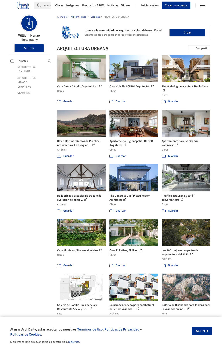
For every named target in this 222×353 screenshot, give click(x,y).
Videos (125, 5)
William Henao (29, 35)
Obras (59, 5)
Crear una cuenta (176, 5)
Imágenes (72, 5)
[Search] (47, 5)
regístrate (73, 342)
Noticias (112, 5)
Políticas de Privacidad (121, 329)
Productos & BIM (93, 5)
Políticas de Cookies (25, 334)
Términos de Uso (90, 329)
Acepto (202, 331)
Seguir (29, 48)
